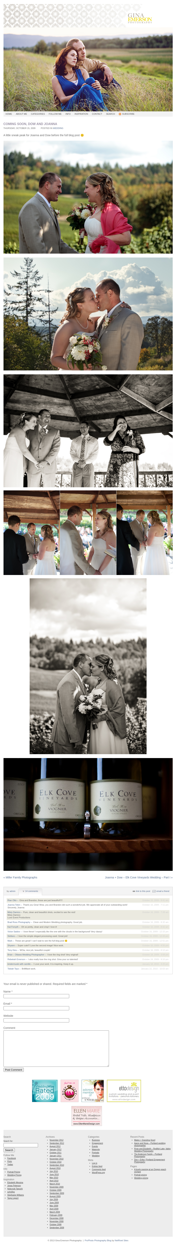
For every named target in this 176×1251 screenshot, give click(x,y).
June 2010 (54, 1181)
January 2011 (56, 1163)
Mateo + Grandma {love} (145, 1147)
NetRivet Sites (121, 1247)
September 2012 (57, 1150)
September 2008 (57, 1235)
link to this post (143, 891)
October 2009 (56, 1197)
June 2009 (54, 1210)
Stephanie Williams (15, 1202)
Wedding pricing (141, 1185)
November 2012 (57, 1147)
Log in (94, 1170)
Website (8, 1015)
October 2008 (56, 1231)
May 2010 (54, 1185)
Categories (38, 114)
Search (110, 114)
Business (96, 1147)
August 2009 (55, 1203)
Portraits (95, 1160)
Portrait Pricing (13, 1179)
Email (7, 1003)
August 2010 (55, 1175)
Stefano (11, 936)
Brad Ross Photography (19, 922)
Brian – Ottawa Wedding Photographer (26, 954)
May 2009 (54, 1213)
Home (9, 114)
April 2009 (54, 1216)
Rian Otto (12, 900)
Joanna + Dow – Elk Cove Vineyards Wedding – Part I (139, 877)
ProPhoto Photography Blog (98, 1247)
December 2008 (57, 1225)
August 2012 (55, 1153)
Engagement (97, 1150)
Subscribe (128, 114)
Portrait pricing (140, 1182)
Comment (9, 1027)
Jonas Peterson (14, 1193)
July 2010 (54, 1178)
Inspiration (81, 114)
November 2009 (57, 1194)
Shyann (11, 945)
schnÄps (11, 1199)
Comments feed (99, 1176)
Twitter (10, 1172)
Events (95, 1153)
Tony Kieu (12, 950)
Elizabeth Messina (15, 1189)
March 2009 (55, 1219)
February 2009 (56, 1222)
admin (12, 891)
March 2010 (55, 1191)
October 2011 (56, 1160)
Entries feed (97, 1173)
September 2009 (57, 1200)
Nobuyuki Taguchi (15, 1196)
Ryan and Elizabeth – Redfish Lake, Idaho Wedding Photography (152, 1157)
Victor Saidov (14, 931)
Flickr (9, 1168)
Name (7, 991)
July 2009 (54, 1206)
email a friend (162, 891)
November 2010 (57, 1166)
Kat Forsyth (13, 927)
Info (68, 114)
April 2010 (54, 1188)
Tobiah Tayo (13, 969)
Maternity (96, 1156)
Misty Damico (14, 912)
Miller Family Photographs (20, 877)
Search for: (8, 1148)
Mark (10, 941)
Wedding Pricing (14, 1182)
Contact (97, 114)
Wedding (58, 128)
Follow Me (55, 114)
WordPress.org (98, 1180)
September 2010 (57, 1172)
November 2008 (57, 1228)
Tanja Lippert (13, 1205)
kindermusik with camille (19, 964)
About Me (21, 114)
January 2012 (56, 1156)
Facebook (11, 1165)
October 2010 (56, 1169)
